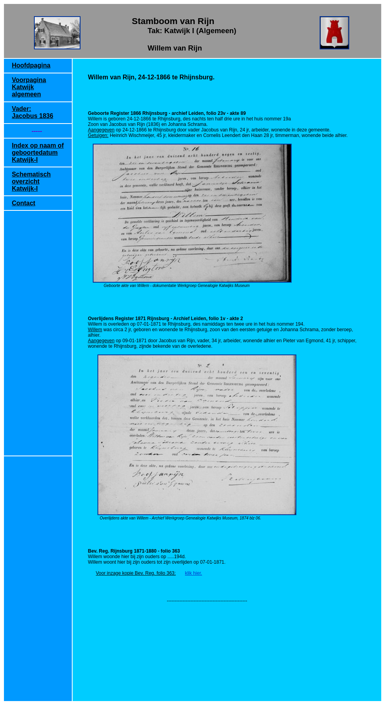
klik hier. (193, 573)
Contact (24, 203)
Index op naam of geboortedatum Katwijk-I (38, 152)
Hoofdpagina (31, 65)
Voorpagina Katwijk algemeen (29, 87)
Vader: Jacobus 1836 (32, 112)
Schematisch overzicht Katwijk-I (31, 181)
